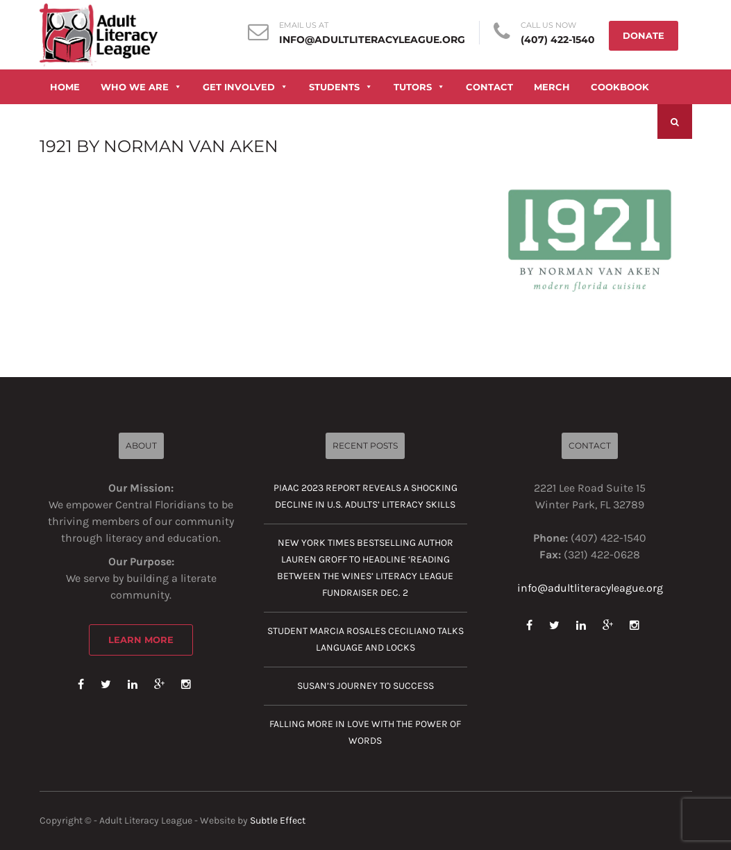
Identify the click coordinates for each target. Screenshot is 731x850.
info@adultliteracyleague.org (372, 39)
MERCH (552, 86)
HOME (65, 86)
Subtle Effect (277, 820)
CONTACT (489, 86)
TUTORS (419, 86)
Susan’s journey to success (365, 686)
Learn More (141, 639)
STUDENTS (341, 86)
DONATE (643, 35)
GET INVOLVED (245, 86)
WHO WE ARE (141, 86)
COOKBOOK (620, 86)
